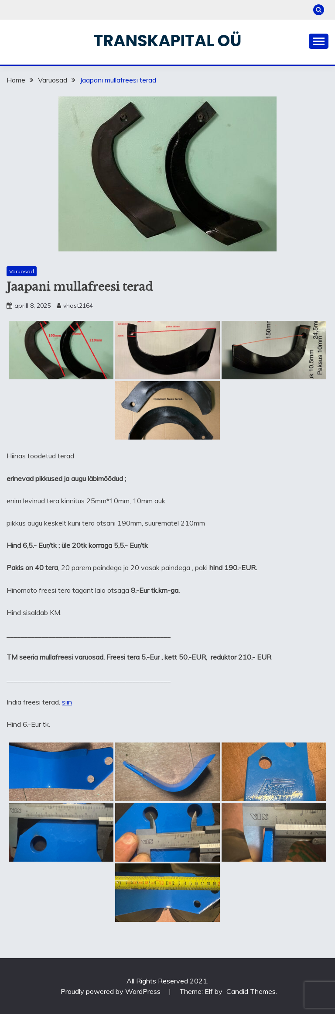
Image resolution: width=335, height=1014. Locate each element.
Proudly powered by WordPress (111, 991)
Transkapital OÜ (168, 40)
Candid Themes (251, 991)
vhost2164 (78, 305)
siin (67, 702)
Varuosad (21, 271)
